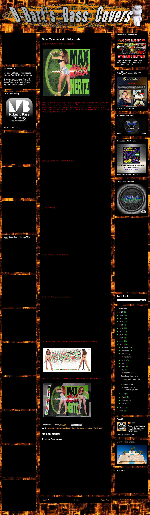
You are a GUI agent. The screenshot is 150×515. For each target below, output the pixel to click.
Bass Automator (60, 428)
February (125, 400)
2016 (122, 335)
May (123, 370)
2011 (122, 411)
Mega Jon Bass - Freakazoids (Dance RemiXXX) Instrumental (18, 74)
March (124, 397)
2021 (122, 318)
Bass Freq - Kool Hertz (129, 376)
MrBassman (89, 428)
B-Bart (132, 423)
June (123, 367)
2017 (122, 331)
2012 (122, 408)
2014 (122, 341)
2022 (122, 315)
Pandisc (96, 428)
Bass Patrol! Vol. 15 (128, 373)
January (124, 403)
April (123, 394)
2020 (122, 322)
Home (76, 500)
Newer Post (47, 500)
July (123, 363)
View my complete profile (126, 434)
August (124, 360)
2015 (122, 338)
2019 (122, 325)
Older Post (104, 500)
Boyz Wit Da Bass (127, 384)
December (125, 347)
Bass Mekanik (71, 428)
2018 (122, 328)
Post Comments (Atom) (80, 508)
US (101, 428)
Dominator (80, 428)
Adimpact (50, 428)
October (124, 354)
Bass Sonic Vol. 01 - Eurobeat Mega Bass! (130, 389)
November (125, 350)
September (125, 357)
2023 (122, 312)
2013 (122, 344)
